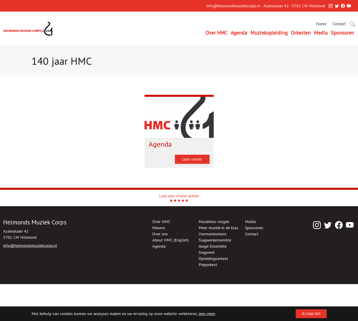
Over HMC (216, 32)
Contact (339, 23)
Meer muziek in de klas (218, 227)
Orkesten (301, 32)
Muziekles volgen (214, 221)
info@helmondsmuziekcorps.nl (233, 6)
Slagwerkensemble (215, 240)
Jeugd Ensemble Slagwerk (212, 249)
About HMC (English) (170, 240)
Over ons (160, 233)
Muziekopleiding (269, 32)
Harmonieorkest (212, 233)
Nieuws (158, 227)
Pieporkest (208, 264)
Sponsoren (342, 32)
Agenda (239, 32)
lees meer (207, 313)
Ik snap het (310, 313)
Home (321, 23)
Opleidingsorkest (213, 258)
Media (321, 32)
